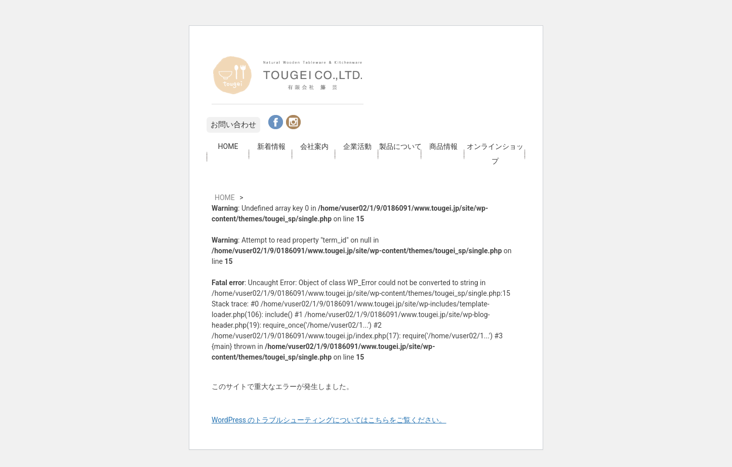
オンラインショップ (495, 153)
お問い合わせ (233, 124)
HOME (228, 146)
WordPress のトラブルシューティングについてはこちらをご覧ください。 (329, 420)
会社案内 (314, 146)
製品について (400, 146)
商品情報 (443, 146)
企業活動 (357, 146)
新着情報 (271, 146)
